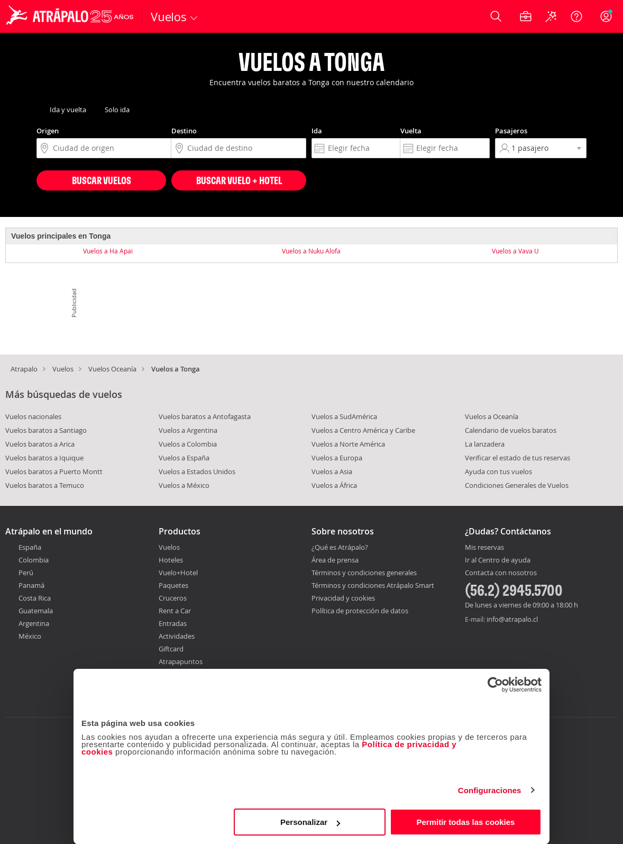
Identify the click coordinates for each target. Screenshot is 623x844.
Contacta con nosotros (501, 573)
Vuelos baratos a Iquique (44, 457)
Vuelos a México (184, 485)
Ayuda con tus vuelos (498, 471)
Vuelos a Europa (337, 457)
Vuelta (411, 130)
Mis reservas (484, 547)
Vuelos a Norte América (348, 444)
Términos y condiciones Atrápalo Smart (373, 585)
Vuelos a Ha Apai (108, 251)
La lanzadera (485, 444)
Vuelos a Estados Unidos (197, 471)
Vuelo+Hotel (178, 572)
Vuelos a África (334, 485)
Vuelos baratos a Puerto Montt (54, 471)
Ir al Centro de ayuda (497, 560)
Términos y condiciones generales (364, 572)
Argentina (34, 623)
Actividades (177, 636)
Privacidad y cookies (343, 598)
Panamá (31, 585)
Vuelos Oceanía (112, 369)
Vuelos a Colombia (188, 444)
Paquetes (173, 585)
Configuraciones (489, 790)
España (30, 547)
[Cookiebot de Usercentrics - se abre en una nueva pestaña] (495, 685)
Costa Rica (35, 598)
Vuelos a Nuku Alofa (311, 251)
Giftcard (171, 649)
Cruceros (173, 598)
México (30, 636)
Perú (26, 572)
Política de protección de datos (360, 610)
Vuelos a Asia (332, 471)
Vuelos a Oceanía (491, 416)
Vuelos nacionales (33, 416)
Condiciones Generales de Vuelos (517, 485)
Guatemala (36, 610)
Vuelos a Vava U (515, 251)
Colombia (34, 560)
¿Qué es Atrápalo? (340, 547)
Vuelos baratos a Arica (40, 444)
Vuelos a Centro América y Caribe (363, 430)
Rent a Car (175, 610)
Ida (317, 130)
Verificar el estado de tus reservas (517, 457)
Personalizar (310, 822)
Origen (47, 130)
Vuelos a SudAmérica (344, 416)
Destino (184, 130)
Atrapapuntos (181, 661)
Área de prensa (335, 560)
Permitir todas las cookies (465, 822)
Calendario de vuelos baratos (510, 430)
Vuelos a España (184, 457)
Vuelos (63, 369)
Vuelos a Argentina (188, 430)
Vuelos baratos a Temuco (44, 485)
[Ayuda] (576, 16)
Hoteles (171, 560)
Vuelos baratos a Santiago (46, 430)
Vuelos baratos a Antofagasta (205, 416)
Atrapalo (24, 369)
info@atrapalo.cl (512, 619)
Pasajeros (511, 130)
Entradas (173, 623)
